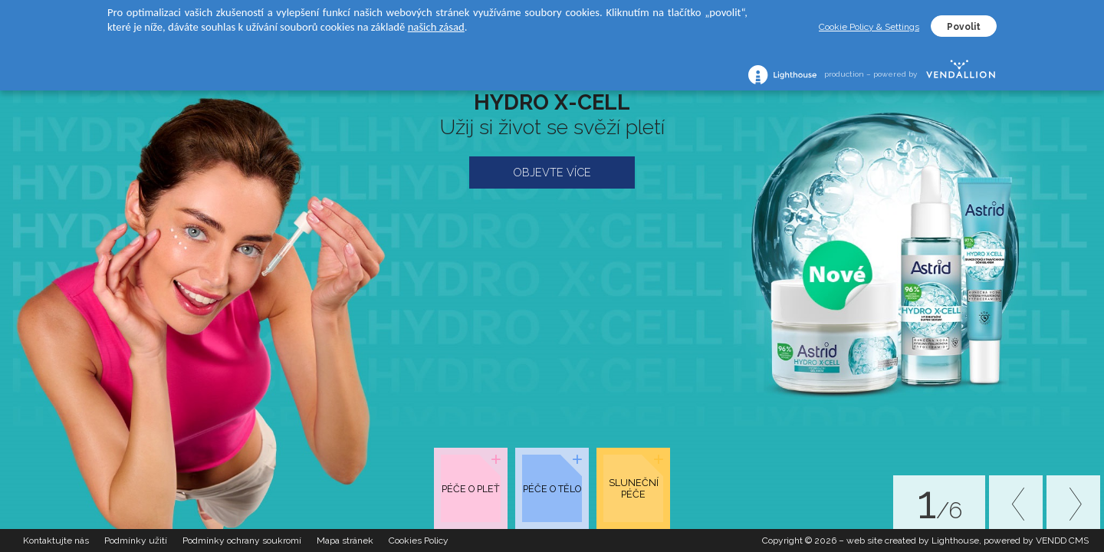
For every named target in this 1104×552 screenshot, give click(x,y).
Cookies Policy (419, 540)
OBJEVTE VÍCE (552, 172)
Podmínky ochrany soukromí (241, 540)
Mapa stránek (345, 540)
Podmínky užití (135, 540)
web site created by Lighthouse (912, 540)
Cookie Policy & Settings (869, 26)
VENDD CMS (1062, 540)
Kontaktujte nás (56, 540)
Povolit (964, 26)
